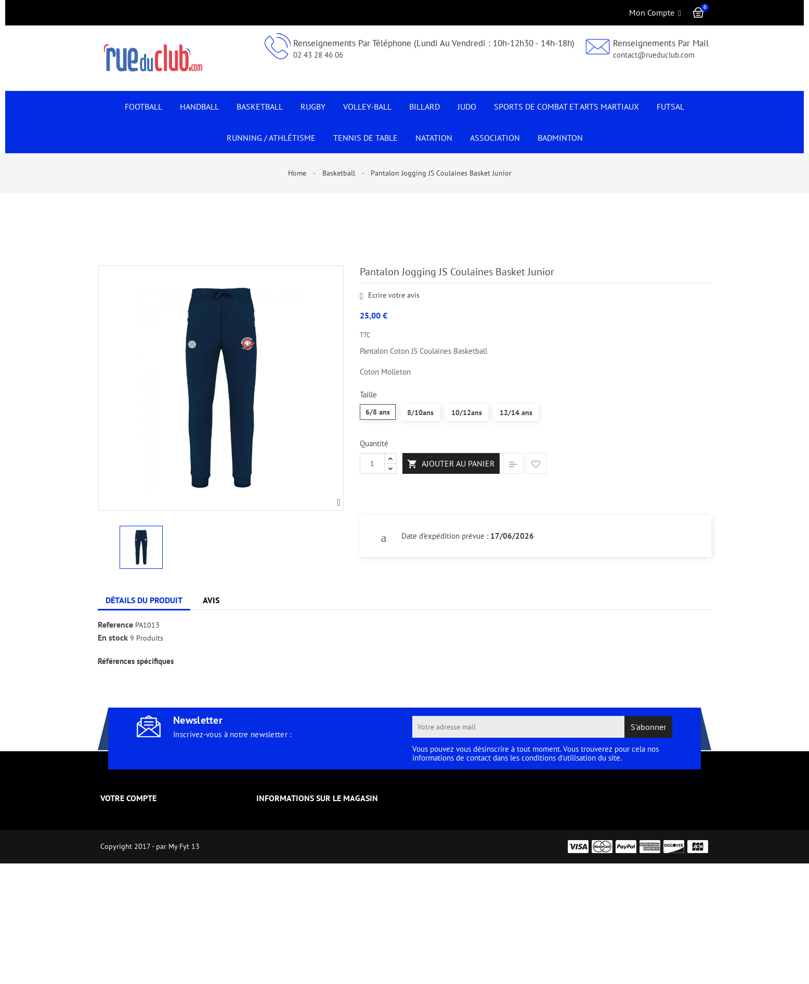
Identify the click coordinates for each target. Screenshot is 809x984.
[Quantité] (372, 463)
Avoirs (111, 862)
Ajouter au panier (451, 464)
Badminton (560, 137)
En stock (113, 638)
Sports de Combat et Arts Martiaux (566, 106)
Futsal (670, 106)
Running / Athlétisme (271, 137)
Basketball (260, 106)
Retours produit (127, 832)
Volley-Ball (367, 106)
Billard (424, 106)
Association (495, 137)
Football (143, 106)
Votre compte (128, 798)
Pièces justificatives (134, 892)
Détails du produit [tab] (144, 600)
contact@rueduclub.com (654, 55)
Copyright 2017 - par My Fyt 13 (150, 967)
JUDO (467, 106)
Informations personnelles (147, 817)
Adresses (116, 877)
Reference (115, 625)
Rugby (313, 106)
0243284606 (291, 869)
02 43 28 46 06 (318, 55)
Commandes (122, 847)
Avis (211, 600)
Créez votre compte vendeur (150, 922)
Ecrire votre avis (390, 296)
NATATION (433, 137)
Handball (199, 106)
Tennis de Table (365, 137)
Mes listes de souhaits (139, 907)
